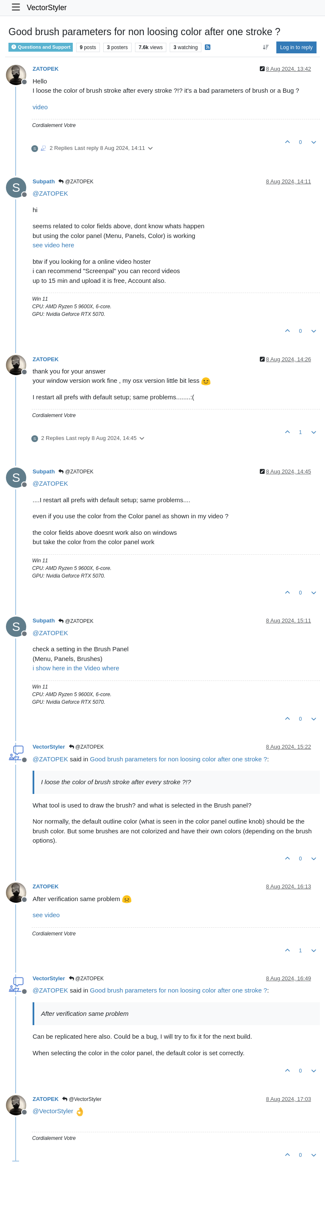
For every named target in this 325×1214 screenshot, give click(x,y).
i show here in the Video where (76, 668)
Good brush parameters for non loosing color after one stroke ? (178, 759)
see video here (53, 245)
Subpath (44, 181)
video (40, 107)
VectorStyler (46, 7)
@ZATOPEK (75, 182)
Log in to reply (296, 47)
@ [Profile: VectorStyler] (53, 1110)
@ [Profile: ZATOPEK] (50, 193)
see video (46, 914)
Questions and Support (41, 47)
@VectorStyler (81, 1099)
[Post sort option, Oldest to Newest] (266, 47)
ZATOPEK (45, 69)
